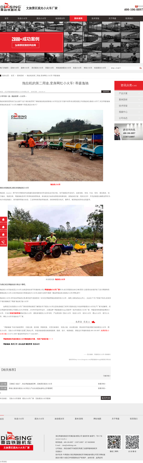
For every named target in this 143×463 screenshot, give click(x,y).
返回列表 (106, 91)
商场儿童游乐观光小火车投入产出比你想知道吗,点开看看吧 (31, 388)
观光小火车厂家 (28, 398)
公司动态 (123, 118)
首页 (6, 18)
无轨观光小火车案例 (42, 398)
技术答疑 (95, 18)
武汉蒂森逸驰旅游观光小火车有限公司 (17, 92)
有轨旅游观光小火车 (63, 68)
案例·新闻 (78, 18)
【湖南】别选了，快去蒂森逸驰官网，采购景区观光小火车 (30, 384)
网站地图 (97, 419)
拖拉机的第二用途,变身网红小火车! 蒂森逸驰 (43, 75)
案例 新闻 (79, 419)
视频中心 (123, 112)
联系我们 (129, 18)
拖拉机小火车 (55, 184)
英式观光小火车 (37, 68)
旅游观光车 (60, 18)
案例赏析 (20, 75)
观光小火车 (41, 18)
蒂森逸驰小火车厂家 (52, 290)
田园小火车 (49, 68)
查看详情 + (102, 384)
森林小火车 (25, 68)
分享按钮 (3, 462)
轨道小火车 (22, 18)
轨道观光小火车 (100, 68)
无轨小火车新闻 (15, 398)
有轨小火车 (88, 68)
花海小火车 (14, 68)
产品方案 (123, 93)
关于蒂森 (112, 18)
